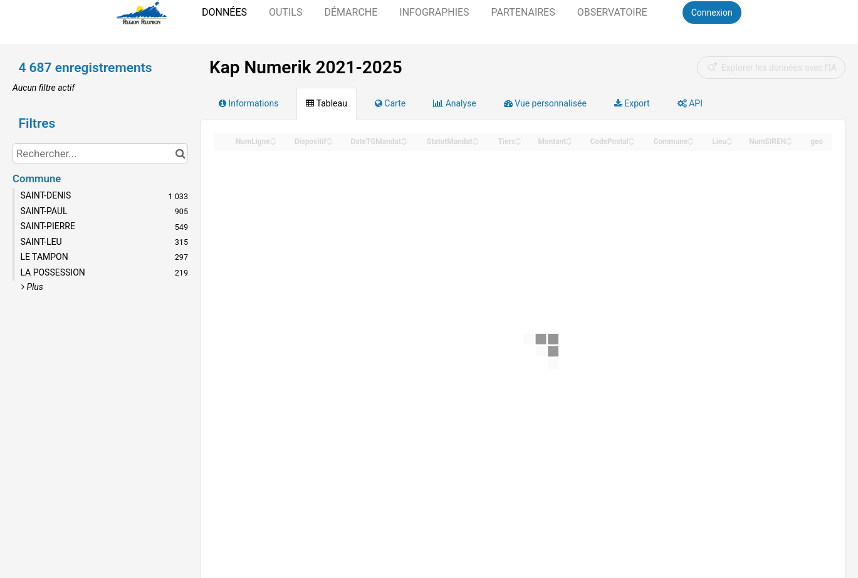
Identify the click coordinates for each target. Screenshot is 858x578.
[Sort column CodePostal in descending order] (632, 142)
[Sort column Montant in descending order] (569, 142)
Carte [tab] (390, 103)
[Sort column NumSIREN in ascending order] (789, 138)
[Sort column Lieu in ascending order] (729, 138)
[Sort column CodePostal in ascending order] (632, 138)
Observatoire (612, 12)
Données (224, 12)
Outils (285, 12)
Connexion (712, 13)
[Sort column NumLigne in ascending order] (273, 138)
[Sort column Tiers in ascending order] (518, 138)
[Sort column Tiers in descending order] (518, 142)
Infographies (434, 12)
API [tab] (690, 103)
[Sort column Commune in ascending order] (691, 138)
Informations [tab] (248, 103)
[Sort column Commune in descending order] (691, 142)
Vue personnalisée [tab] (545, 103)
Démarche (350, 12)
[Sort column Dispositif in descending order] (330, 142)
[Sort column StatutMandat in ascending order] (476, 138)
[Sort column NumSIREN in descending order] (789, 142)
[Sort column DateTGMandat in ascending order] (404, 138)
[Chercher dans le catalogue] (180, 153)
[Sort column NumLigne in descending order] (273, 142)
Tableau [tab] (326, 103)
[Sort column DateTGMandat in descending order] (404, 142)
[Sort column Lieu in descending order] (729, 142)
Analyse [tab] (454, 103)
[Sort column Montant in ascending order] (569, 138)
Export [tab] (632, 103)
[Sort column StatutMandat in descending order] (476, 142)
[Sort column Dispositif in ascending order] (330, 138)
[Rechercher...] (100, 153)
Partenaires (523, 12)
